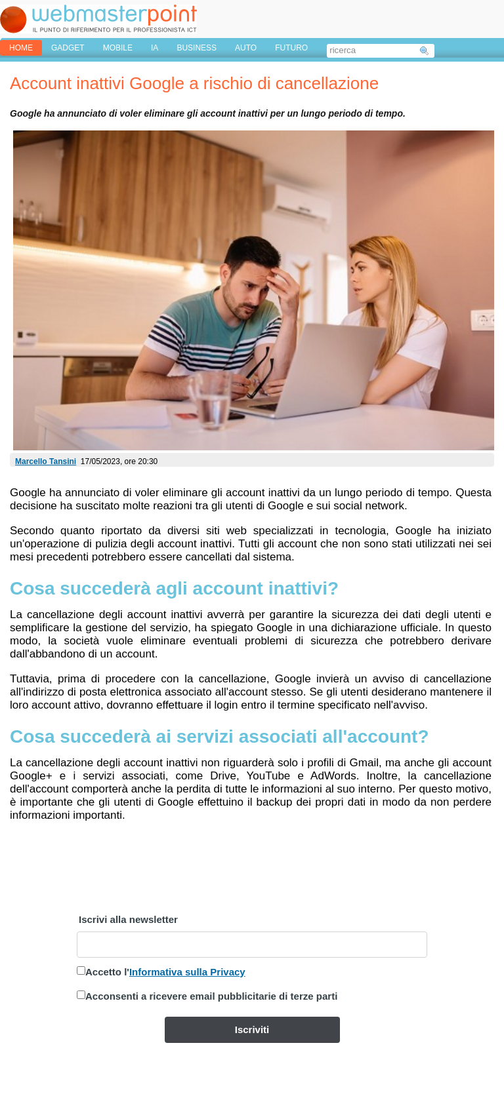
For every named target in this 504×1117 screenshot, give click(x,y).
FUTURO (291, 47)
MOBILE (118, 47)
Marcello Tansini (45, 461)
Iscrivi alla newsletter (128, 919)
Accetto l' (165, 971)
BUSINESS (197, 47)
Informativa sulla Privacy (187, 971)
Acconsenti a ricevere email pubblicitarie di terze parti (211, 996)
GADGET (68, 47)
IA (154, 47)
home (21, 47)
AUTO (246, 47)
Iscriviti (252, 1029)
